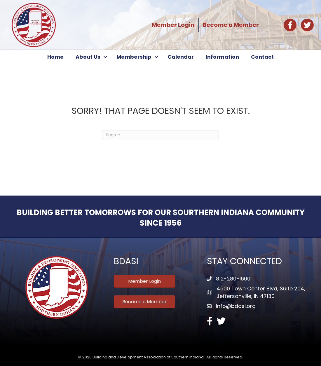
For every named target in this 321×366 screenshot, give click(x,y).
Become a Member (231, 25)
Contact (262, 56)
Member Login (173, 25)
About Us (88, 56)
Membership (133, 56)
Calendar (181, 56)
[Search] (160, 135)
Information (222, 56)
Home (55, 56)
